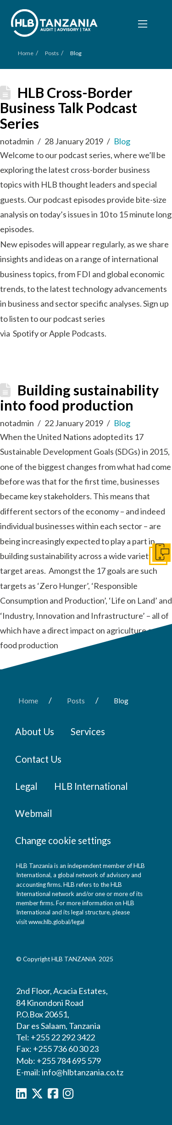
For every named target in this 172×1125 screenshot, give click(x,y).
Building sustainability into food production (79, 398)
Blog (122, 141)
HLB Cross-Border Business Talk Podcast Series (68, 108)
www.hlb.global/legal (56, 921)
